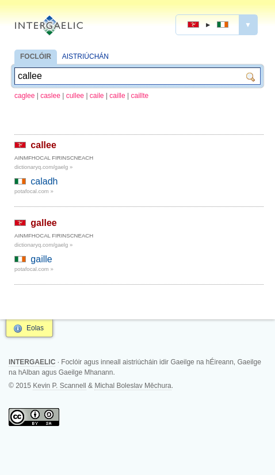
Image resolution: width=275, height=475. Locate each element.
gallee (43, 223)
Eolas (35, 328)
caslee (50, 96)
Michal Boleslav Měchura (132, 386)
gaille (41, 259)
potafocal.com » (34, 191)
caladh (44, 181)
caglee (24, 96)
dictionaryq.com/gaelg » (43, 167)
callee (43, 145)
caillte (140, 96)
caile (97, 96)
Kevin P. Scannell (59, 386)
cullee (75, 96)
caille (117, 96)
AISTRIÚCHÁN (85, 56)
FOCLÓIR (35, 56)
